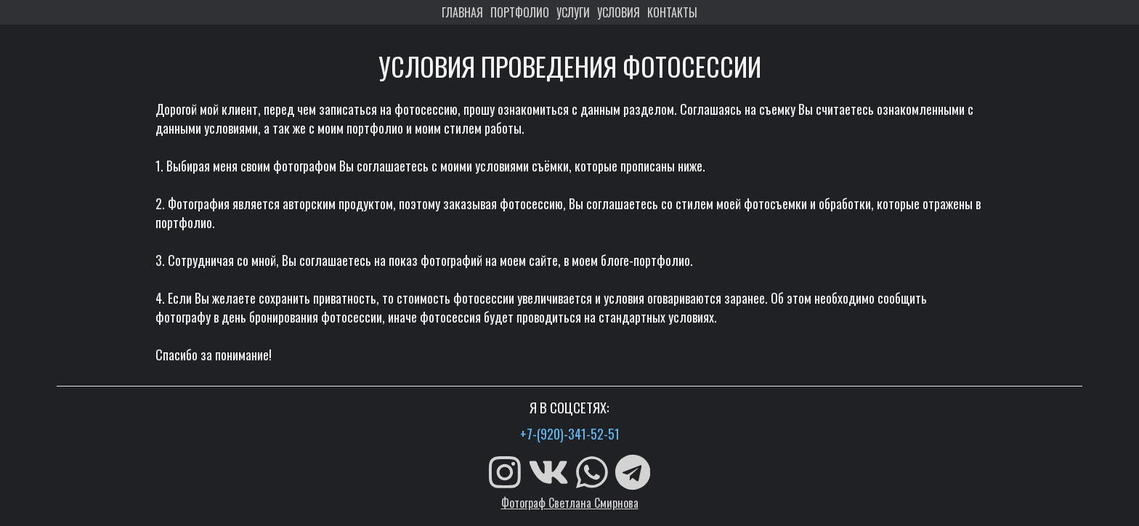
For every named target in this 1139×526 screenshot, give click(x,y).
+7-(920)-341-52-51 (570, 433)
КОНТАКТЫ (672, 12)
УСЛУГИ (573, 12)
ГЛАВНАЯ (462, 12)
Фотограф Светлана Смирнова (570, 502)
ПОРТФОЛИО (519, 12)
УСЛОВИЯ (618, 12)
